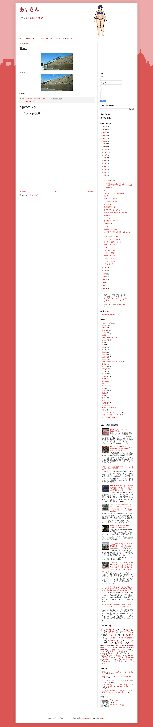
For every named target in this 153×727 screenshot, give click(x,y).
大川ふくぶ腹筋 (109, 253)
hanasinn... (107, 215)
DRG (41, 18)
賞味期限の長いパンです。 (112, 229)
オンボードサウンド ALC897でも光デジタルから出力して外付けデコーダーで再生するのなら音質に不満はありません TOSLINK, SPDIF (117, 588)
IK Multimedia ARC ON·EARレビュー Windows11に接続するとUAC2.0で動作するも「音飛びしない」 (121, 448)
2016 (104, 277)
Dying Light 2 (106, 381)
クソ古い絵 (54, 38)
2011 (104, 288)
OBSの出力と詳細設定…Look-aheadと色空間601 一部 (120, 526)
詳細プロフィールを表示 (118, 705)
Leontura (85, 718)
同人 (103, 410)
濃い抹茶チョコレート (111, 244)
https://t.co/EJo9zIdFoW (112, 299)
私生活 (104, 359)
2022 (104, 135)
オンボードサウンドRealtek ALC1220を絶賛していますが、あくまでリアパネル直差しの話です (117, 606)
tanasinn (28, 101)
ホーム (57, 192)
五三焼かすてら (109, 204)
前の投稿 (91, 192)
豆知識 (104, 352)
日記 (35, 101)
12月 (106, 149)
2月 (105, 267)
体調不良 (105, 391)
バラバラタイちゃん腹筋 (112, 239)
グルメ (104, 333)
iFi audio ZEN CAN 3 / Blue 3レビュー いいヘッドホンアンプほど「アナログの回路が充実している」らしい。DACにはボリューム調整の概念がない (121, 508)
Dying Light (105, 403)
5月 (105, 169)
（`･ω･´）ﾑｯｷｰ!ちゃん (111, 264)
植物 (103, 364)
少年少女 (105, 354)
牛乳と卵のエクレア (110, 250)
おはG (106, 196)
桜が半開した (108, 188)
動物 (103, 393)
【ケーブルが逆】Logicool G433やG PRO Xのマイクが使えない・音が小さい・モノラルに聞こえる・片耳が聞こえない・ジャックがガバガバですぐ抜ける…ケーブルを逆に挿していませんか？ (118, 567)
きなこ (106, 177)
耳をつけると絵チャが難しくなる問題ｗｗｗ (116, 676)
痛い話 (104, 325)
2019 (104, 144)
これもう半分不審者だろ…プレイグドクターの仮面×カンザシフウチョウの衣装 (117, 691)
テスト (104, 398)
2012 (104, 285)
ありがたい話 (106, 323)
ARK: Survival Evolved (109, 417)
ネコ (103, 371)
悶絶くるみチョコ (110, 256)
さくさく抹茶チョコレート (112, 242)
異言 (103, 347)
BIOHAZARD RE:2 (108, 407)
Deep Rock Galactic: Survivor (111, 362)
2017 (104, 274)
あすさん (115, 700)
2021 (104, 138)
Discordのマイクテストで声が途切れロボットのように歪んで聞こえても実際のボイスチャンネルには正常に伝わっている (121, 488)
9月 (105, 158)
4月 (105, 172)
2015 (104, 280)
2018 (104, 147)
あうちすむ (46, 38)
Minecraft (105, 386)
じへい (104, 400)
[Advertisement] (57, 174)
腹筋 (31, 18)
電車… (106, 247)
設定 (103, 388)
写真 (32, 101)
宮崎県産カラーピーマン (112, 207)
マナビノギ (23, 38)
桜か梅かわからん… (110, 261)
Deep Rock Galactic (108, 337)
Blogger (102, 718)
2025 (104, 127)
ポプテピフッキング (110, 199)
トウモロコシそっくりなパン (113, 210)
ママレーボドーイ (110, 180)
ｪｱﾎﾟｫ (106, 226)
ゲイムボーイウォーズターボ (111, 415)
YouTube (105, 330)
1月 (105, 270)
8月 (105, 161)
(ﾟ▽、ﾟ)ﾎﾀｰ (69, 38)
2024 (104, 129)
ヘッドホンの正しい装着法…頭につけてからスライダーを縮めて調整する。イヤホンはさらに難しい (117, 467)
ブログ (104, 369)
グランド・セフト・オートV (111, 412)
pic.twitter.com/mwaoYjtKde (113, 301)
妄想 (103, 378)
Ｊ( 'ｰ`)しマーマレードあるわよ (114, 193)
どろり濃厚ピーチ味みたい (112, 236)
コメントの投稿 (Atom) (30, 195)
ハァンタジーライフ (34, 38)
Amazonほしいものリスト (110, 314)
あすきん (29, 9)
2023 (104, 132)
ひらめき (105, 340)
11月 (106, 152)
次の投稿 (23, 192)
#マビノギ (124, 299)
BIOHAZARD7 (106, 405)
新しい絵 (62, 38)
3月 (105, 175)
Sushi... (106, 190)
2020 (104, 141)
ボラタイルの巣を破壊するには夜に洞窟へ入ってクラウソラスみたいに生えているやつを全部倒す (121, 545)
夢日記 (104, 374)
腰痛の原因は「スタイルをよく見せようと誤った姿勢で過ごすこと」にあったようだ (118, 184)
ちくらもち (107, 218)
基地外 (104, 335)
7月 (105, 164)
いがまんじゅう (109, 258)
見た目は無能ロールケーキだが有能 (115, 212)
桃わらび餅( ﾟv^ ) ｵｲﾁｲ (111, 201)
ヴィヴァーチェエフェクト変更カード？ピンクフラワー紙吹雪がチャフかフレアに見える (117, 685)
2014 (104, 282)
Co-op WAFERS (109, 223)
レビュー (105, 366)
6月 (105, 166)
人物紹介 (105, 357)
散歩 (103, 395)
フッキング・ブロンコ (111, 221)
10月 (106, 155)
